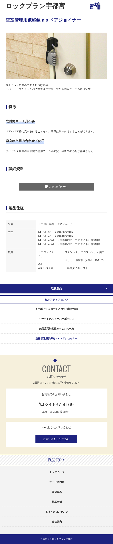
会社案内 (57, 521)
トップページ (56, 472)
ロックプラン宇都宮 (35, 6)
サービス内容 (56, 482)
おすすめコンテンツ (57, 511)
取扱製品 (57, 491)
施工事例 (57, 501)
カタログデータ (56, 186)
